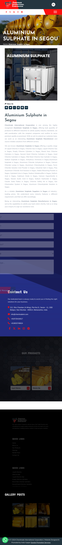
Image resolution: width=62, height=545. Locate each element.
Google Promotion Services (41, 542)
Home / (6, 44)
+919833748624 (15, 323)
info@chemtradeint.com (18, 314)
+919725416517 (15, 319)
